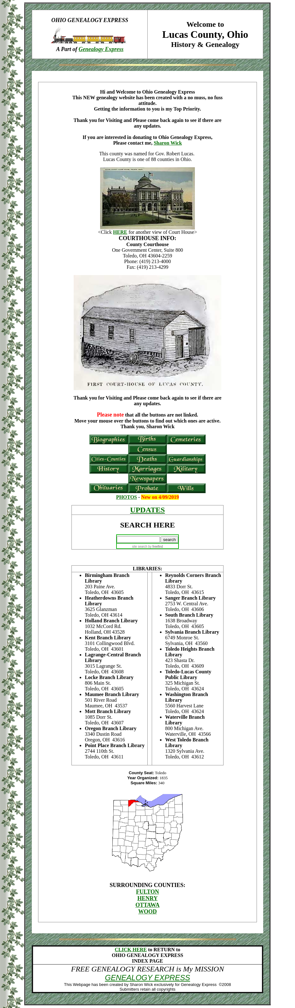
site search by (147, 546)
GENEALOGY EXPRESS (147, 977)
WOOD (147, 911)
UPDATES (147, 510)
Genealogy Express (101, 49)
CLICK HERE (131, 949)
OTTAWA (147, 905)
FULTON (147, 892)
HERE (120, 232)
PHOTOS (126, 497)
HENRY (147, 898)
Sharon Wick (168, 143)
